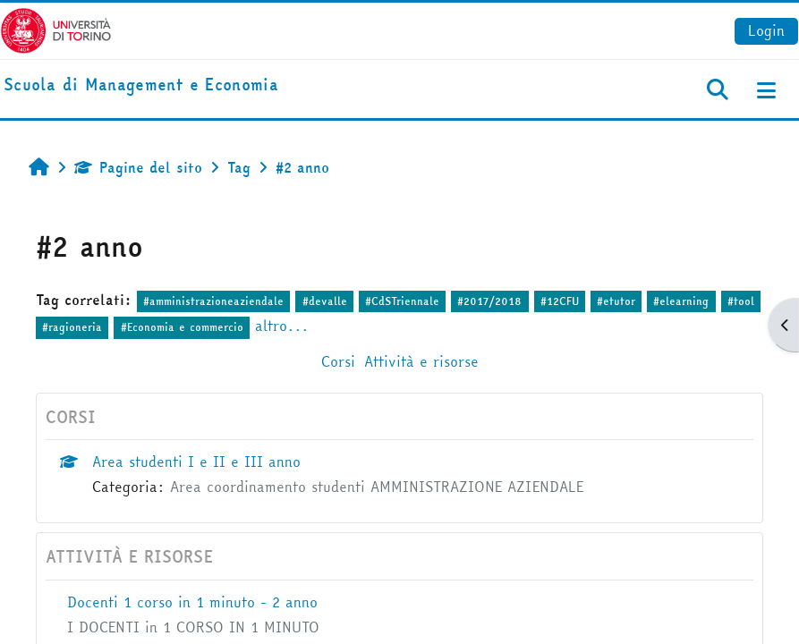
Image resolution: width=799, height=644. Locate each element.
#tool (740, 300)
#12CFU (559, 300)
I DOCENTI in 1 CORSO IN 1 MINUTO (193, 627)
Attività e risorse (421, 361)
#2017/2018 (489, 300)
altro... (282, 325)
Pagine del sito (138, 167)
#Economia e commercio (182, 326)
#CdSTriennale (402, 300)
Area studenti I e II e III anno (196, 461)
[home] (141, 85)
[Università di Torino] (56, 28)
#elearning (681, 300)
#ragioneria (72, 326)
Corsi (338, 361)
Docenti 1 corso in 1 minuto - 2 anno (192, 602)
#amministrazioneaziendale (213, 300)
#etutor (616, 300)
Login (766, 30)
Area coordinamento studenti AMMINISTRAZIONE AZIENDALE (376, 486)
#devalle (324, 300)
